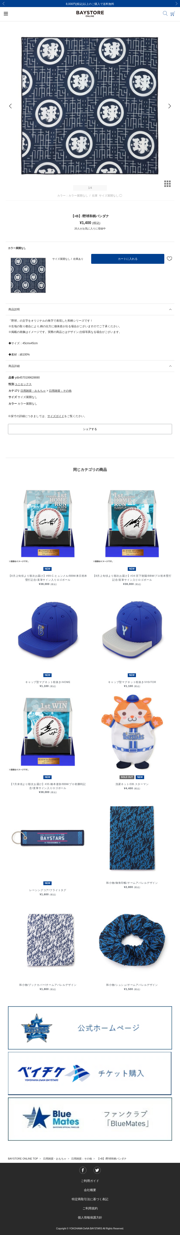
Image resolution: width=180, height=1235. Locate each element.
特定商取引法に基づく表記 (90, 1199)
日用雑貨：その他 (60, 390)
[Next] (176, 3)
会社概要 (90, 1190)
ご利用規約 (90, 1208)
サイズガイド (55, 416)
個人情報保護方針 (90, 1217)
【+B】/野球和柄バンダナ (112, 1158)
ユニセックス (23, 384)
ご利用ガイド (90, 1181)
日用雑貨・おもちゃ (33, 390)
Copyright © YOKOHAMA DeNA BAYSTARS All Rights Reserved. (90, 1228)
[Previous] (3, 3)
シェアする (90, 429)
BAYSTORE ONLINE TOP (23, 1158)
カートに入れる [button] (128, 258)
